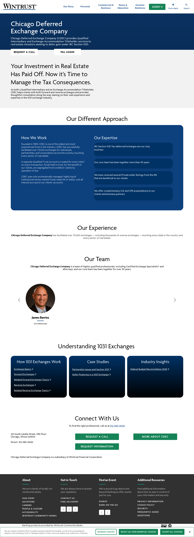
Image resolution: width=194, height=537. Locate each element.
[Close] (190, 532)
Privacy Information (150, 501)
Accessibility (30, 512)
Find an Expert (69, 502)
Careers (27, 505)
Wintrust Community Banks (39, 516)
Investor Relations (140, 6)
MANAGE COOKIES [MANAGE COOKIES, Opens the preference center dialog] (106, 532)
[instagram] (75, 509)
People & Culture (32, 509)
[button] (24, 52)
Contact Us (68, 498)
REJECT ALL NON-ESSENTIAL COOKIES (138, 532)
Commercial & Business (106, 6)
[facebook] (69, 509)
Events (103, 501)
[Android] (107, 512)
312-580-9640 (117, 426)
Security (142, 508)
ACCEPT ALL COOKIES (172, 532)
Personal (85, 6)
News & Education (123, 6)
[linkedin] (63, 509)
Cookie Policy (146, 505)
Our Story (68, 6)
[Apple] (101, 512)
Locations (28, 502)
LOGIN (157, 6)
